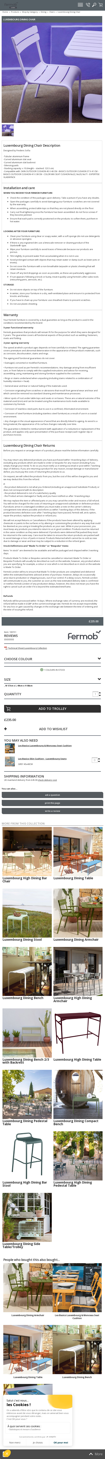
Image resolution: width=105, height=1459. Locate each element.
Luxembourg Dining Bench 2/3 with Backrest (25, 1061)
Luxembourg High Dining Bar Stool (24, 1184)
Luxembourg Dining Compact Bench (75, 1122)
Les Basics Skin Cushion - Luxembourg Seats (42, 758)
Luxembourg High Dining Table (77, 1059)
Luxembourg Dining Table (73, 878)
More (95, 1454)
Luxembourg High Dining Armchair (72, 999)
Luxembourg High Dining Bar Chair (24, 879)
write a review (52, 810)
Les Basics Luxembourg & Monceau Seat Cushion (45, 745)
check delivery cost (47, 779)
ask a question (52, 794)
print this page (52, 802)
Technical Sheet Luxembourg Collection (25, 648)
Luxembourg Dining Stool (22, 939)
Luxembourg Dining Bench (22, 998)
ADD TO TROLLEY (52, 708)
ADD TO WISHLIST (53, 729)
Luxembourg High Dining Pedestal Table (72, 1184)
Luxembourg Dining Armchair (76, 939)
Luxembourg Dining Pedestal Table (24, 1122)
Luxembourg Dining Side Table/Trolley (21, 1245)
